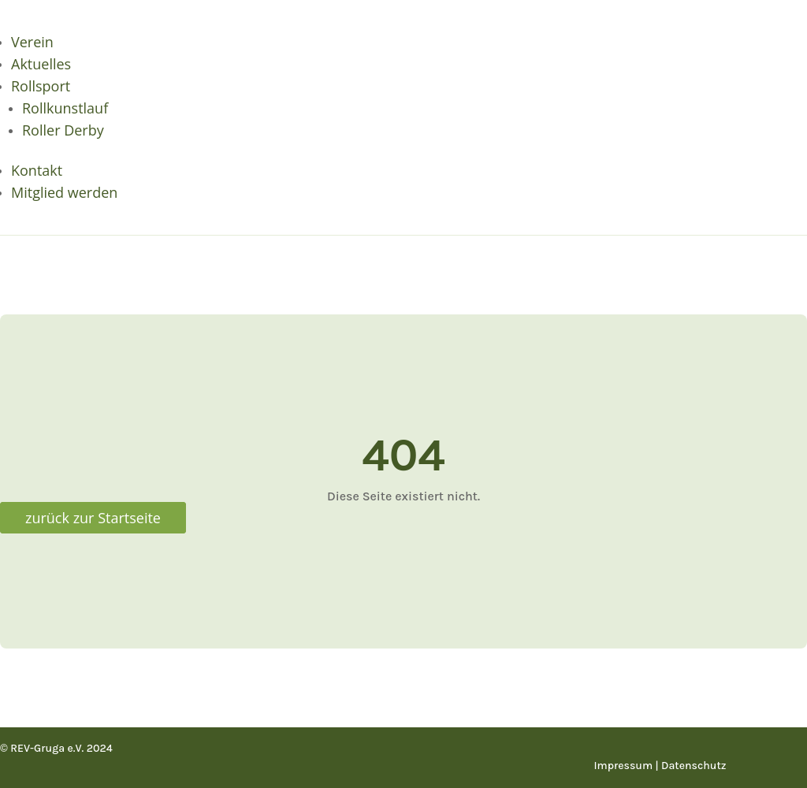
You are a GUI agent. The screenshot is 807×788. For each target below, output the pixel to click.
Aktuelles (41, 63)
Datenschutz (694, 765)
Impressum (623, 765)
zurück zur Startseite (93, 517)
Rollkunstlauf (65, 107)
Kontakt (36, 170)
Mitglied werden (64, 192)
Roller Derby (63, 130)
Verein (32, 41)
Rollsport (40, 85)
